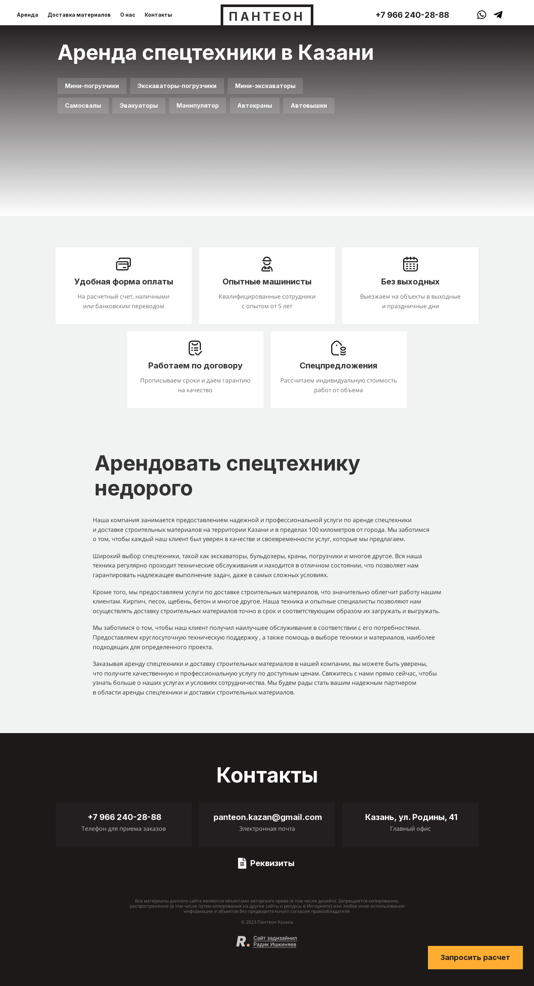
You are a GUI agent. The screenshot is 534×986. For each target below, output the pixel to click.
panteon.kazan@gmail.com (268, 817)
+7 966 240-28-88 (412, 15)
